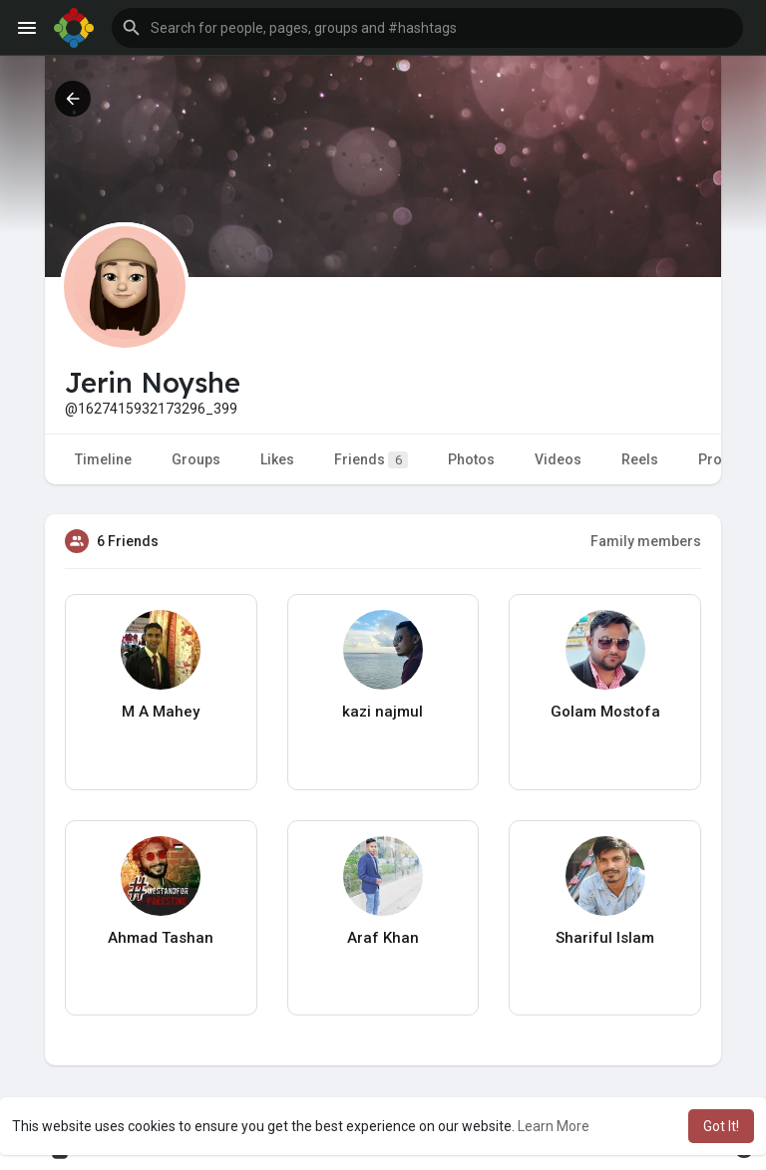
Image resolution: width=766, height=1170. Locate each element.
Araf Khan (383, 938)
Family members (645, 541)
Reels (639, 459)
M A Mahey (160, 712)
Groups (196, 459)
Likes (277, 459)
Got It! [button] (721, 1126)
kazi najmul (382, 712)
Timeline (103, 459)
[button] (427, 28)
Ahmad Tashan (160, 938)
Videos (558, 459)
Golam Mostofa (605, 712)
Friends (371, 459)
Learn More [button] (553, 1126)
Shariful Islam (605, 938)
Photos (471, 459)
